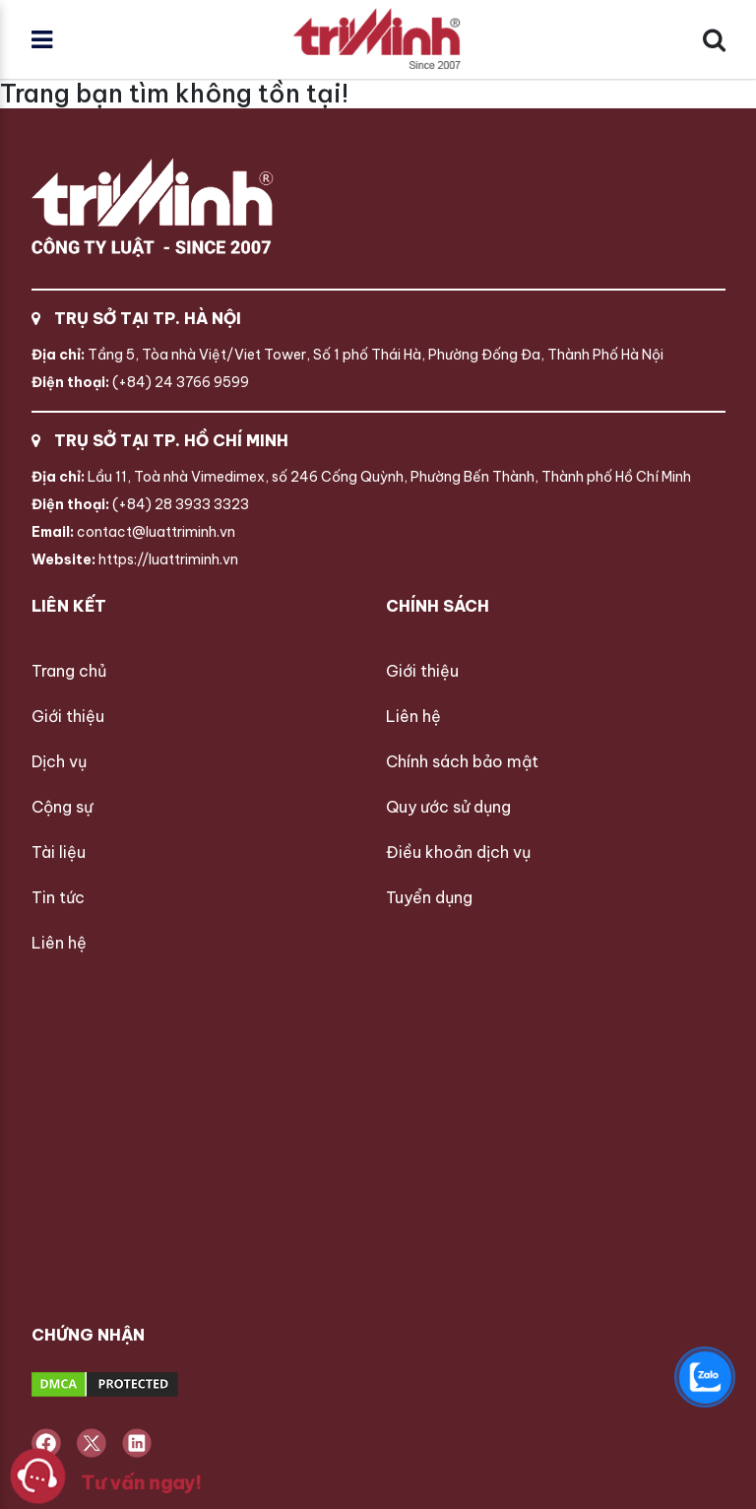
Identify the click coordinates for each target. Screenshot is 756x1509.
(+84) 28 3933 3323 (140, 504)
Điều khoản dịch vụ (458, 852)
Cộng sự (62, 807)
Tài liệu (59, 852)
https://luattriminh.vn (135, 559)
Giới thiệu (68, 716)
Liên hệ (59, 942)
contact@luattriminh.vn (133, 532)
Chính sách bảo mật (462, 761)
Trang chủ (69, 671)
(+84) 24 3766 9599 (140, 382)
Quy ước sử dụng (448, 807)
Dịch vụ (59, 761)
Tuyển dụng (429, 897)
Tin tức (58, 897)
